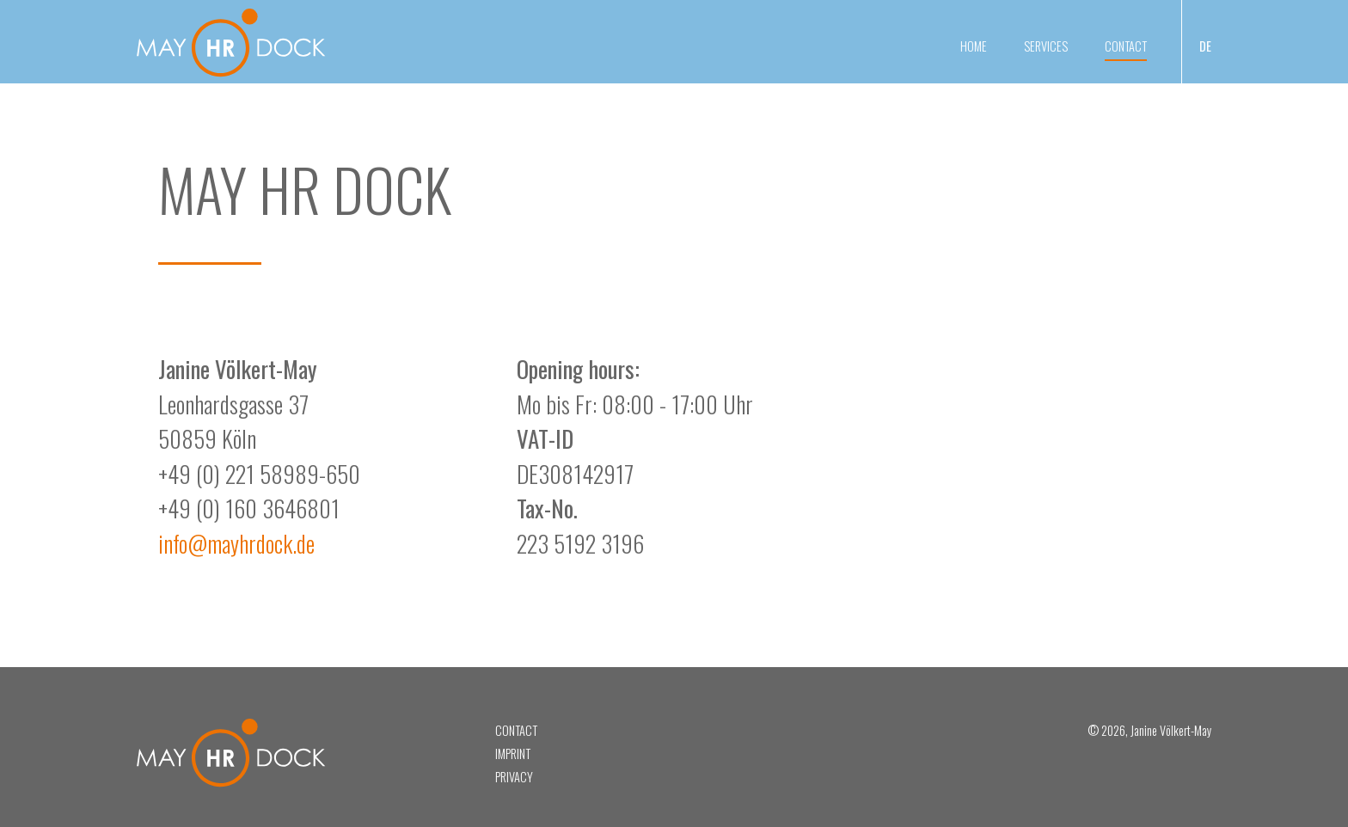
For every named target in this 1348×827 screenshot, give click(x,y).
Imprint (512, 753)
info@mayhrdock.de (236, 543)
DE (1205, 46)
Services (1046, 46)
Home (973, 46)
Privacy (514, 777)
